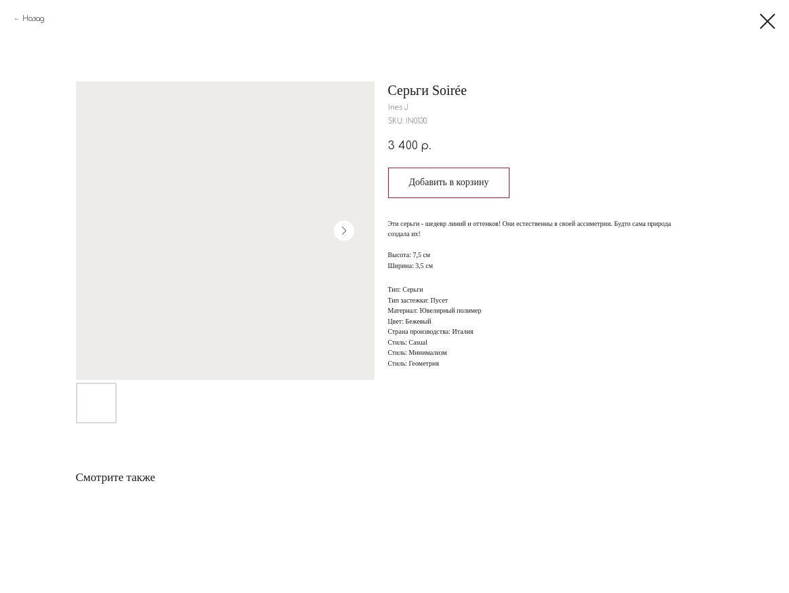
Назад (33, 18)
